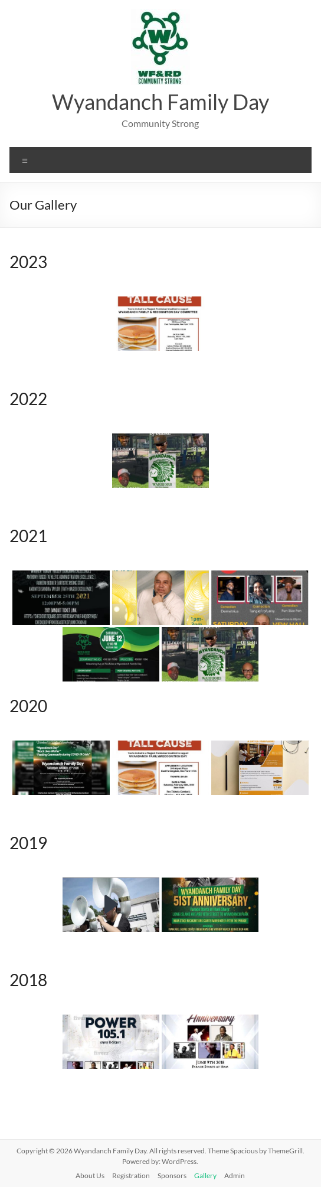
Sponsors (172, 1175)
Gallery (205, 1175)
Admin (234, 1175)
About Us (90, 1175)
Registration (131, 1175)
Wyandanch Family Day (160, 102)
